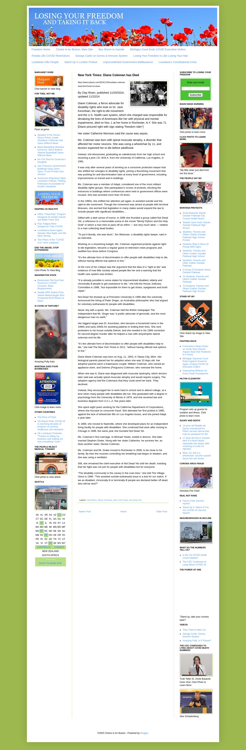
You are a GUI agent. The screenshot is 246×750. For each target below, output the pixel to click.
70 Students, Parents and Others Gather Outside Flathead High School (196, 289)
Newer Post (85, 511)
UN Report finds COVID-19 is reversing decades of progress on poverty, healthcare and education (51, 425)
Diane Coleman (105, 500)
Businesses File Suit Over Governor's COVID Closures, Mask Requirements (50, 284)
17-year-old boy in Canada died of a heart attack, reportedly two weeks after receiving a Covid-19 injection (196, 443)
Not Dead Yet (135, 500)
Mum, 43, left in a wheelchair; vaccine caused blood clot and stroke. (197, 456)
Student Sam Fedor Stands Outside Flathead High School (196, 225)
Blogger (144, 733)
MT (41, 531)
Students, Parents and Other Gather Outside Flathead (194, 263)
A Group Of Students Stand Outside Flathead (196, 271)
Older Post (161, 511)
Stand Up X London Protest (80, 62)
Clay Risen (92, 500)
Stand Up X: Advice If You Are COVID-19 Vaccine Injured (196, 510)
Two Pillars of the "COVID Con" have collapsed (50, 241)
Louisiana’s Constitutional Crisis (177, 62)
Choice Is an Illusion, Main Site (74, 49)
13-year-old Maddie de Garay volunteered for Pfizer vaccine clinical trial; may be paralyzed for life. (196, 429)
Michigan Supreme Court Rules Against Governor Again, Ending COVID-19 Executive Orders (195, 362)
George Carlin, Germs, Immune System (194, 635)
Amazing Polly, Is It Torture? (197, 640)
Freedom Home (41, 49)
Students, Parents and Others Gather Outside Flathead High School (194, 253)
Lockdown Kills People (45, 62)
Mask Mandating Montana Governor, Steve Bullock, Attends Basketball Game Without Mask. (50, 151)
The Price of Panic (46, 417)
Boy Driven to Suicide (111, 49)
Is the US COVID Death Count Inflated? (195, 556)
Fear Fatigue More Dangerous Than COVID (50, 225)
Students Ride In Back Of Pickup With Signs (196, 245)
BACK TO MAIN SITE (50, 563)
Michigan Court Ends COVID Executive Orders (158, 49)
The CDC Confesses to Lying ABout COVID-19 (194, 563)
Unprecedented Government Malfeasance (128, 62)
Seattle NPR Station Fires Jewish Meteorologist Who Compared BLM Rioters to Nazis (50, 296)
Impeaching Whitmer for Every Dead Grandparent (195, 372)
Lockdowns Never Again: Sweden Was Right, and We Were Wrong (51, 233)
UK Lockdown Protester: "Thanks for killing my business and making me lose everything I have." (50, 437)
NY (46, 535)
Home (124, 511)
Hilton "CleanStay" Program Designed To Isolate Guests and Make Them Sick (51, 217)
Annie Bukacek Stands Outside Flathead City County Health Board (194, 216)
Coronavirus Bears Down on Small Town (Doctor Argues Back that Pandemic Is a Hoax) (197, 350)
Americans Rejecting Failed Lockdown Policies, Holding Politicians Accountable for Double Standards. (51, 182)
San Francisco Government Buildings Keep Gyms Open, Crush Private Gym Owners (51, 170)
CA (59, 515)
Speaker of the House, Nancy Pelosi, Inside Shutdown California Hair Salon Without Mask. (50, 139)
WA (50, 543)
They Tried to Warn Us (194, 629)
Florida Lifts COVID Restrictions (51, 55)
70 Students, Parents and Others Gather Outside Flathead (196, 279)
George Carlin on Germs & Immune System (102, 55)
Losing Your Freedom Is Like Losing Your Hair (160, 55)
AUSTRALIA (44, 547)
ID (42, 523)
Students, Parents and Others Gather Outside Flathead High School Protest (194, 236)
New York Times (120, 500)
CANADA (59, 547)
